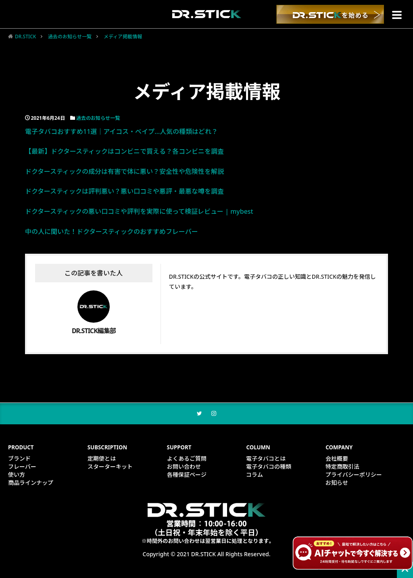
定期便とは (102, 459)
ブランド (19, 459)
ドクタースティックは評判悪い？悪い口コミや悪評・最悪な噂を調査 (124, 191)
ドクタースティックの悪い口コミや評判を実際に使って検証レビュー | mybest (139, 211)
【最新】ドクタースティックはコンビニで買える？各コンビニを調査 (124, 151)
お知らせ (336, 483)
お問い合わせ (184, 467)
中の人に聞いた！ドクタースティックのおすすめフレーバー (111, 231)
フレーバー (22, 467)
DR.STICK (25, 36)
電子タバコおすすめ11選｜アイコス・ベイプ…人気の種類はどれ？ (121, 131)
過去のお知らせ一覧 (70, 36)
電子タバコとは (266, 459)
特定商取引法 (342, 467)
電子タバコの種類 (268, 467)
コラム (254, 475)
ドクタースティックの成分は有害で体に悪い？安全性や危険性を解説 (124, 171)
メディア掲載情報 (123, 36)
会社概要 (336, 459)
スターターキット (110, 467)
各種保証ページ (186, 475)
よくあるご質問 (186, 459)
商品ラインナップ (30, 483)
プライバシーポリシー (353, 475)
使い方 (16, 475)
